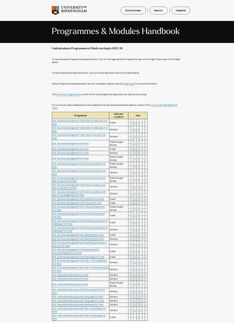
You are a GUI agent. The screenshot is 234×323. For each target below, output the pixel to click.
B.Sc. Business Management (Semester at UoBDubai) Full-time (80, 122)
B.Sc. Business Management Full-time (70, 143)
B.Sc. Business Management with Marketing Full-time (78, 234)
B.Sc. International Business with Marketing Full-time (77, 304)
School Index (133, 10)
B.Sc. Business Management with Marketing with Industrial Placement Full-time (75, 251)
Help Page (128, 83)
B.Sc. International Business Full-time (70, 274)
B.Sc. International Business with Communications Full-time (79, 291)
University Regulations (68, 94)
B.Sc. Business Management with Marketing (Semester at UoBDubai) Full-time (80, 222)
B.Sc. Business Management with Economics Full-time (78, 198)
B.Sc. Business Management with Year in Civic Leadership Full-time (79, 262)
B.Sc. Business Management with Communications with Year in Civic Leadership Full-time (79, 193)
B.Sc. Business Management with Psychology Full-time (78, 256)
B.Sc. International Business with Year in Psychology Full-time (79, 310)
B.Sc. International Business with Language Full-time (77, 296)
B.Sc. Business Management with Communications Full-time (79, 165)
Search (158, 10)
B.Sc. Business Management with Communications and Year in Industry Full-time (78, 180)
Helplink (181, 10)
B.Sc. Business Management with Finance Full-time (76, 202)
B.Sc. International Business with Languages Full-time (78, 300)
